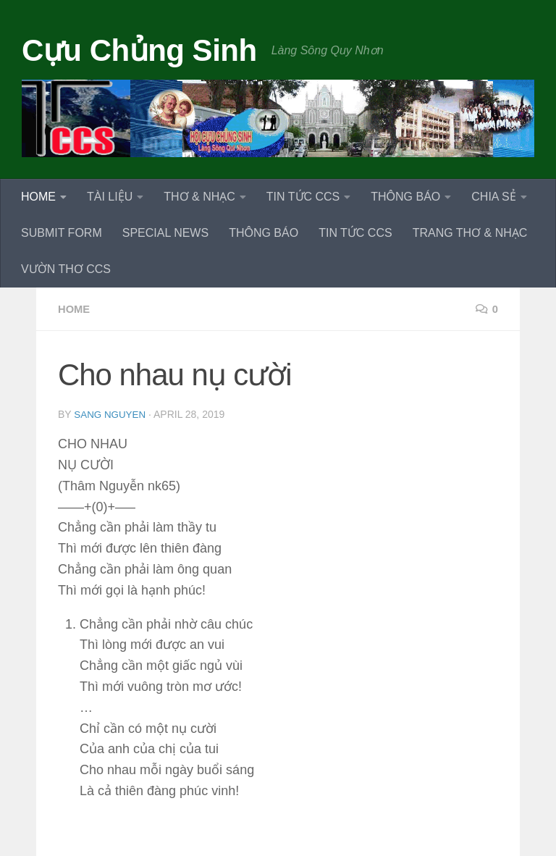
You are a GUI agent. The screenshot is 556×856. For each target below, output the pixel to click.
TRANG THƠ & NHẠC (470, 233)
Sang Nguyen (111, 414)
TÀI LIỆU (109, 196)
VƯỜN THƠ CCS (66, 269)
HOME (38, 196)
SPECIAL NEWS (165, 233)
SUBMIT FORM (61, 233)
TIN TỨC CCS (303, 196)
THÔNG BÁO (405, 196)
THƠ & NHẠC (199, 196)
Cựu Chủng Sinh (139, 50)
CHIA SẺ (493, 196)
